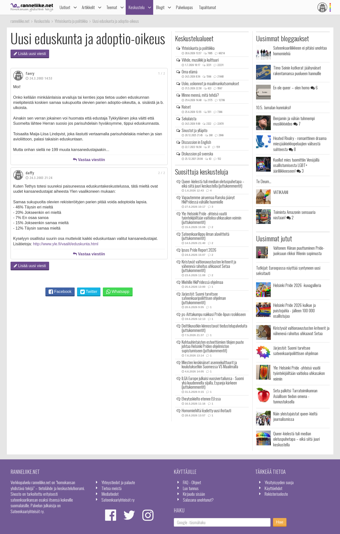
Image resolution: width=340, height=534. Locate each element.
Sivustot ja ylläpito (194, 130)
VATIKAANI (280, 192)
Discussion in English (196, 142)
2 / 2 (161, 172)
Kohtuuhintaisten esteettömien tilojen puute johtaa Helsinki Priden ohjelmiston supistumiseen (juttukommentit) (213, 346)
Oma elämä (189, 72)
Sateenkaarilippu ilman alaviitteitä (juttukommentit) (205, 236)
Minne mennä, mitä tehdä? (200, 95)
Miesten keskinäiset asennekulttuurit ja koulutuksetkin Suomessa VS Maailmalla (210, 364)
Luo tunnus (191, 488)
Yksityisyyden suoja (279, 482)
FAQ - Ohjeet (192, 482)
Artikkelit (88, 7)
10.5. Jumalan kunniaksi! (273, 107)
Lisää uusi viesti (30, 54)
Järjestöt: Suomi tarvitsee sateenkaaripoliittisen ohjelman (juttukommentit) (204, 298)
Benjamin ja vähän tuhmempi (294, 121)
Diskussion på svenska (197, 154)
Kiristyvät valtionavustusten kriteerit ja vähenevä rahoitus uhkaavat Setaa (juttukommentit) (209, 266)
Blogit (160, 7)
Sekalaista (189, 119)
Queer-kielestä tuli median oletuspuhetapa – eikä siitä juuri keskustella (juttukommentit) (213, 183)
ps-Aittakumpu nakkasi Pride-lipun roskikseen (214, 314)
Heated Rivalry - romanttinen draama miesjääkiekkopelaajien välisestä (299, 143)
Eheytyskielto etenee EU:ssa (201, 399)
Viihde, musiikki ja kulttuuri (200, 60)
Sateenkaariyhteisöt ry (118, 499)
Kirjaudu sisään (194, 494)
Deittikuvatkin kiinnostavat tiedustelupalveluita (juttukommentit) (214, 328)
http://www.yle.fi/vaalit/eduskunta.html (65, 244)
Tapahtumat (207, 7)
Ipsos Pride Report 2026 (199, 250)
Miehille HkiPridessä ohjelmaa (202, 282)
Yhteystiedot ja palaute (118, 482)
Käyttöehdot (273, 488)
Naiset (186, 107)
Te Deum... (263, 181)
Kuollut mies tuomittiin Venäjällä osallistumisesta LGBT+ (296, 165)
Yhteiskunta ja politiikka (198, 48)
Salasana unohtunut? (198, 499)
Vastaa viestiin (89, 160)
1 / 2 (161, 73)
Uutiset (65, 7)
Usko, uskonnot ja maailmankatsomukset (210, 83)
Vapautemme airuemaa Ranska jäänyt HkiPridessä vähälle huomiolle (208, 199)
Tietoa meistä (111, 488)
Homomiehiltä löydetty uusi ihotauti (206, 410)
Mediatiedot (110, 494)
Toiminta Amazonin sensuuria (294, 214)
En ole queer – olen (295, 87)
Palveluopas (184, 7)
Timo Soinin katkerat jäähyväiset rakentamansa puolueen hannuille (297, 70)
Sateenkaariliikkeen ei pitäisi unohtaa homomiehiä (300, 50)
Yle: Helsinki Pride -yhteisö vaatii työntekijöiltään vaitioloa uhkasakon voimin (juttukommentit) (211, 218)
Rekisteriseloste (276, 494)
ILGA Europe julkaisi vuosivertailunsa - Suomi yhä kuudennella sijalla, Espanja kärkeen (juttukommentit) (213, 382)
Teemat (111, 7)
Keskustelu (137, 7)
